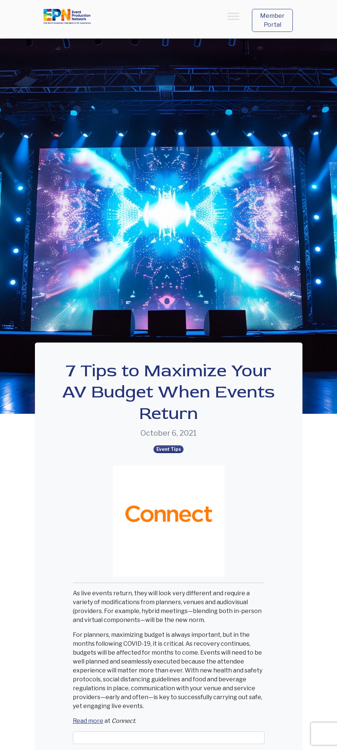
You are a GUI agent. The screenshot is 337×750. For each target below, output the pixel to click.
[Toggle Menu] (233, 16)
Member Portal (272, 20)
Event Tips (168, 449)
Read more (88, 720)
